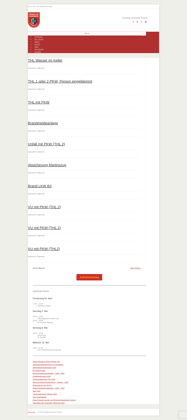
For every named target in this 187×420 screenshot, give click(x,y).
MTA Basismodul (39, 371)
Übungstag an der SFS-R (42, 385)
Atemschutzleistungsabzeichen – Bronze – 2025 (50, 382)
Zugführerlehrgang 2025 (42, 376)
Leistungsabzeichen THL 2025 (44, 379)
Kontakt (37, 51)
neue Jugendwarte (39, 397)
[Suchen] (144, 34)
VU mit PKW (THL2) (44, 249)
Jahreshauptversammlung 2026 (44, 368)
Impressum (31, 412)
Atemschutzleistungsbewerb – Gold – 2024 (48, 388)
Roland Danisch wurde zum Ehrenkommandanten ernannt (54, 400)
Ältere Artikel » (135, 268)
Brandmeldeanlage (43, 123)
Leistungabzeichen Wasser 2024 (45, 394)
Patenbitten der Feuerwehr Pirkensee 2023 (49, 403)
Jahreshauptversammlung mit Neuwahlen (48, 365)
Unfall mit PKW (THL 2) (46, 144)
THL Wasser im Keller (45, 60)
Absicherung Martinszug (47, 165)
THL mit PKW (38, 102)
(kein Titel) (36, 391)
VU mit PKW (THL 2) (44, 207)
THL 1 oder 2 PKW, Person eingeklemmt (60, 81)
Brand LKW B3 (40, 186)
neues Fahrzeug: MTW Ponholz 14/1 (46, 362)
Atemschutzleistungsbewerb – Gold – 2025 (48, 373)
